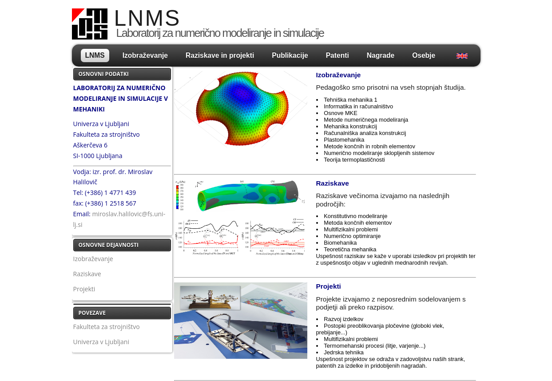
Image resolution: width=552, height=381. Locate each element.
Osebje (423, 55)
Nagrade (380, 55)
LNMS (95, 55)
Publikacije (290, 55)
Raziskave (87, 274)
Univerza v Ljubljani (101, 341)
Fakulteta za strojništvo (106, 326)
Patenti (337, 55)
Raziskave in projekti (220, 55)
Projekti (84, 289)
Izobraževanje (145, 55)
